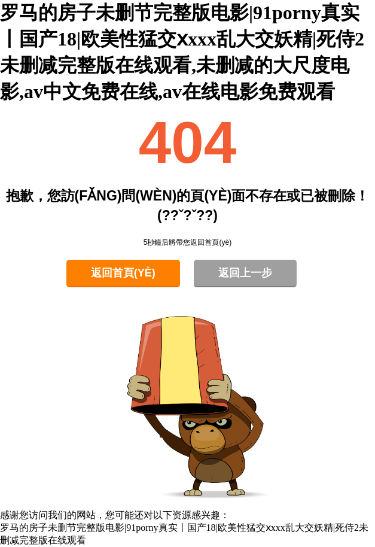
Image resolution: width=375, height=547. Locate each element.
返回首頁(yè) (123, 273)
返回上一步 (245, 273)
